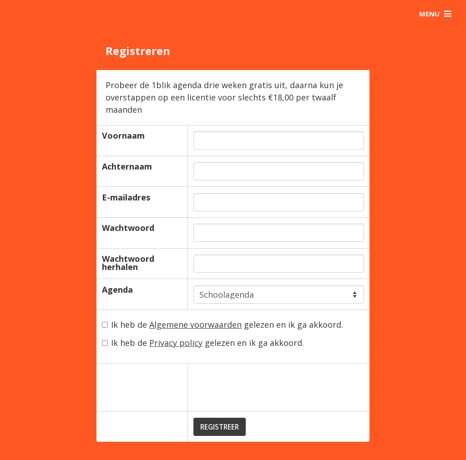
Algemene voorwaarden (195, 324)
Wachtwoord (128, 228)
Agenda (117, 289)
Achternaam (127, 166)
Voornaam (123, 135)
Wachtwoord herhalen (128, 263)
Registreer (219, 426)
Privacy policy (176, 342)
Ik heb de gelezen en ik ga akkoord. (222, 325)
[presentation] (262, 387)
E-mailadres (126, 197)
